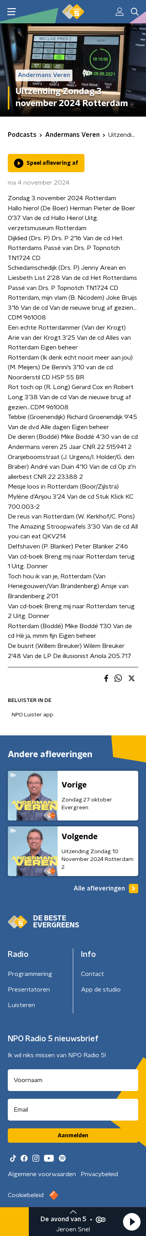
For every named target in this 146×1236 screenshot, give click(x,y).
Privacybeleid (99, 1174)
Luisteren (21, 1005)
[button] (131, 1221)
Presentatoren (29, 989)
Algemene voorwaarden (42, 1174)
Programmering (30, 974)
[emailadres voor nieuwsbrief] (73, 1110)
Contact (92, 974)
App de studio (101, 989)
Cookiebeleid (26, 1195)
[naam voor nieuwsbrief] (73, 1080)
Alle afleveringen (106, 888)
